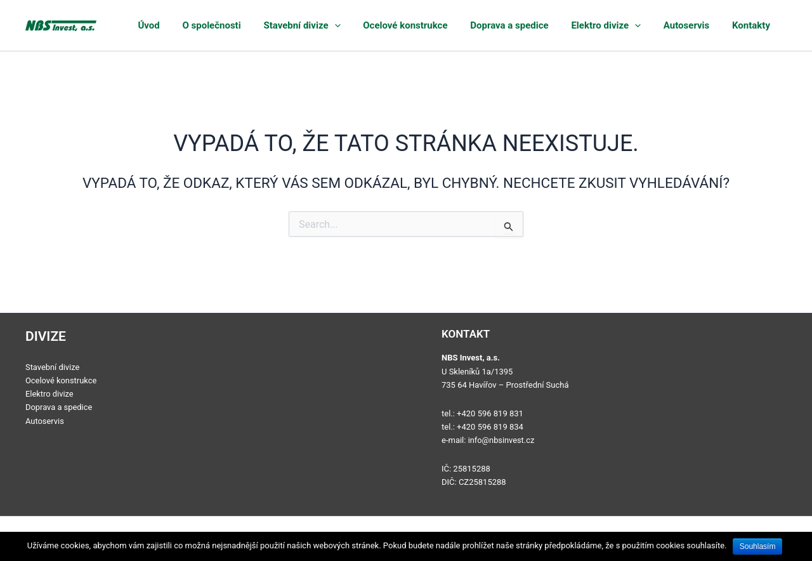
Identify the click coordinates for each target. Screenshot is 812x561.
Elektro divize (628, 25)
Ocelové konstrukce (443, 25)
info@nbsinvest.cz (501, 440)
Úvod (211, 25)
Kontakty (757, 25)
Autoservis (700, 25)
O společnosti (266, 25)
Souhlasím (758, 546)
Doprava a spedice (540, 25)
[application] (380, 25)
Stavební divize (348, 25)
